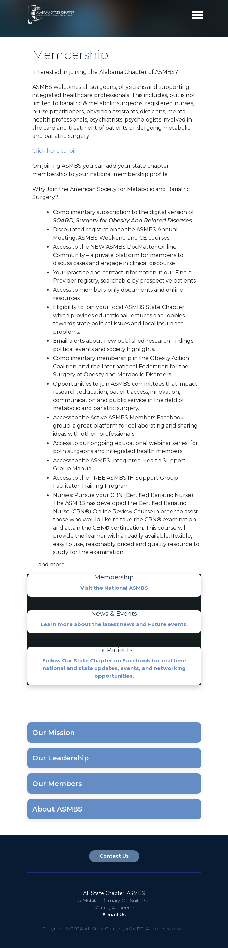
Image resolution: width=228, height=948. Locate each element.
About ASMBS (57, 809)
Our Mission (53, 732)
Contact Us (114, 856)
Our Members (57, 784)
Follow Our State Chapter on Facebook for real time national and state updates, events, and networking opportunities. (114, 668)
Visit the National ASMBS (114, 587)
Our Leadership (60, 758)
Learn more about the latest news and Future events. (114, 624)
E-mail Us (114, 915)
